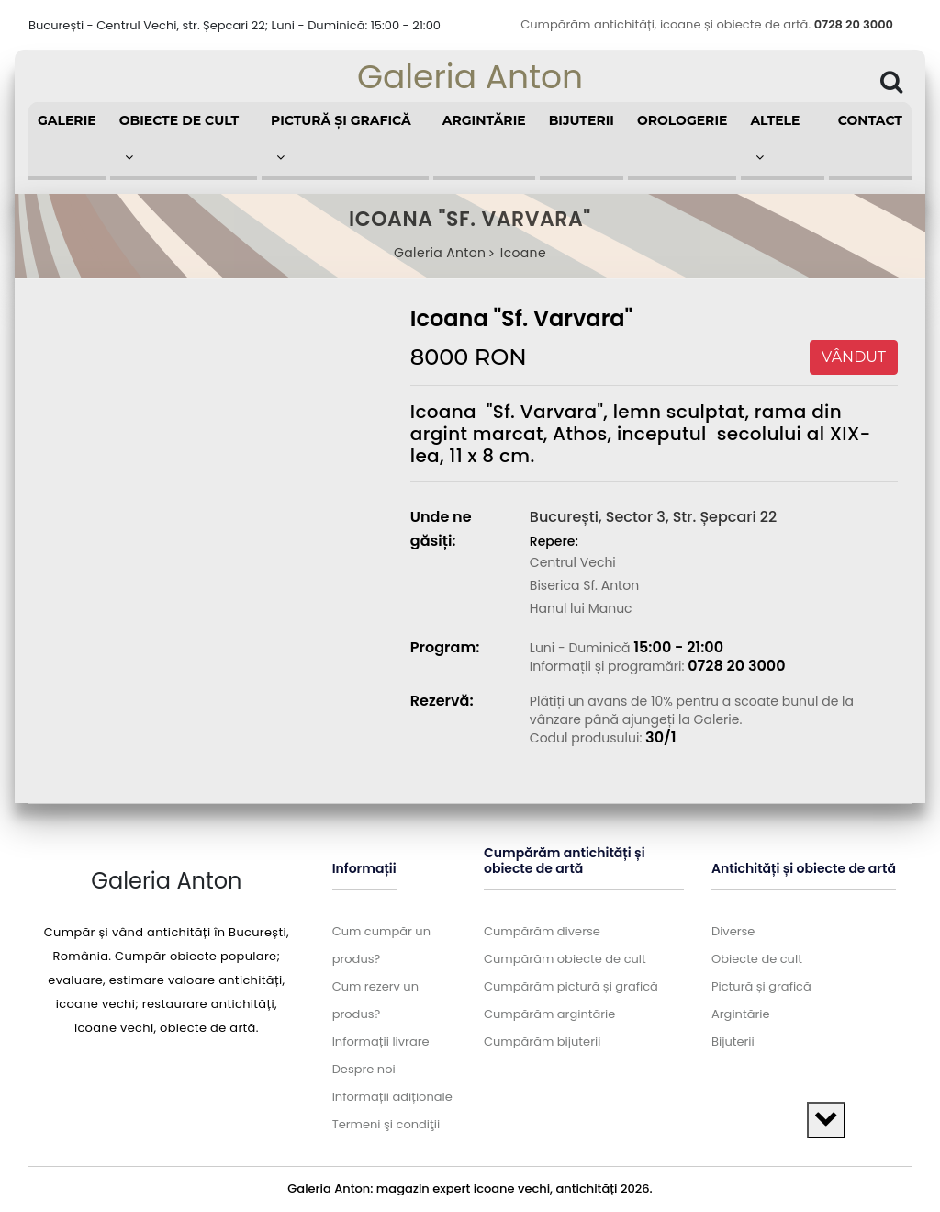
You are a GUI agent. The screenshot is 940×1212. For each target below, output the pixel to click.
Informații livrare (381, 1041)
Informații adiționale (392, 1096)
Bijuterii (581, 120)
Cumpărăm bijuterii (542, 1041)
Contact (870, 120)
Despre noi (364, 1069)
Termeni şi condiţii (386, 1124)
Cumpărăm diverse (542, 931)
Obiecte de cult (756, 959)
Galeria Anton (470, 76)
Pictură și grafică (761, 986)
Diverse (733, 931)
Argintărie (484, 120)
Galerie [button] (67, 120)
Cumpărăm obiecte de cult (565, 959)
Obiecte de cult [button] (179, 138)
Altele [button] (775, 138)
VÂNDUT (854, 357)
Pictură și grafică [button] (341, 138)
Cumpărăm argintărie (549, 1014)
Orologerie (682, 120)
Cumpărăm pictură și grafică (571, 986)
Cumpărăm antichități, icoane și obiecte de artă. (706, 24)
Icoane (523, 253)
